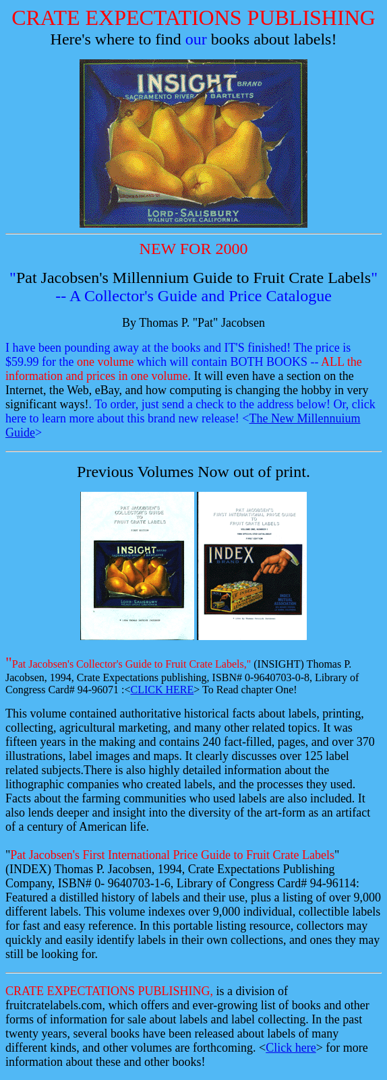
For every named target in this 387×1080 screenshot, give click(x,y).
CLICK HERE (162, 689)
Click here (291, 1047)
